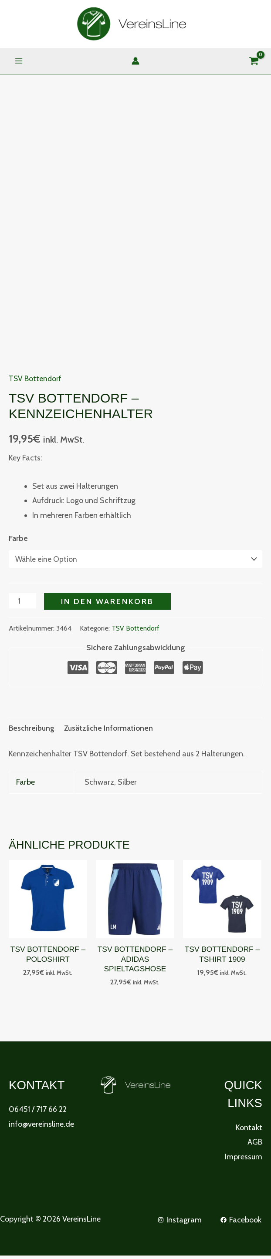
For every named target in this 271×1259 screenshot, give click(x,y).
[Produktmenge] (23, 602)
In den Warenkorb (108, 603)
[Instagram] (179, 1223)
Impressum (243, 1160)
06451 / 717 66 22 (38, 1113)
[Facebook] (240, 1223)
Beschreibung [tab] (33, 729)
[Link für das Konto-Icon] (135, 62)
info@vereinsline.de (41, 1127)
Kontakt (249, 1130)
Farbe (18, 539)
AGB (254, 1145)
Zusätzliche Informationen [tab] (111, 729)
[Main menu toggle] (18, 61)
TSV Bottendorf (36, 379)
